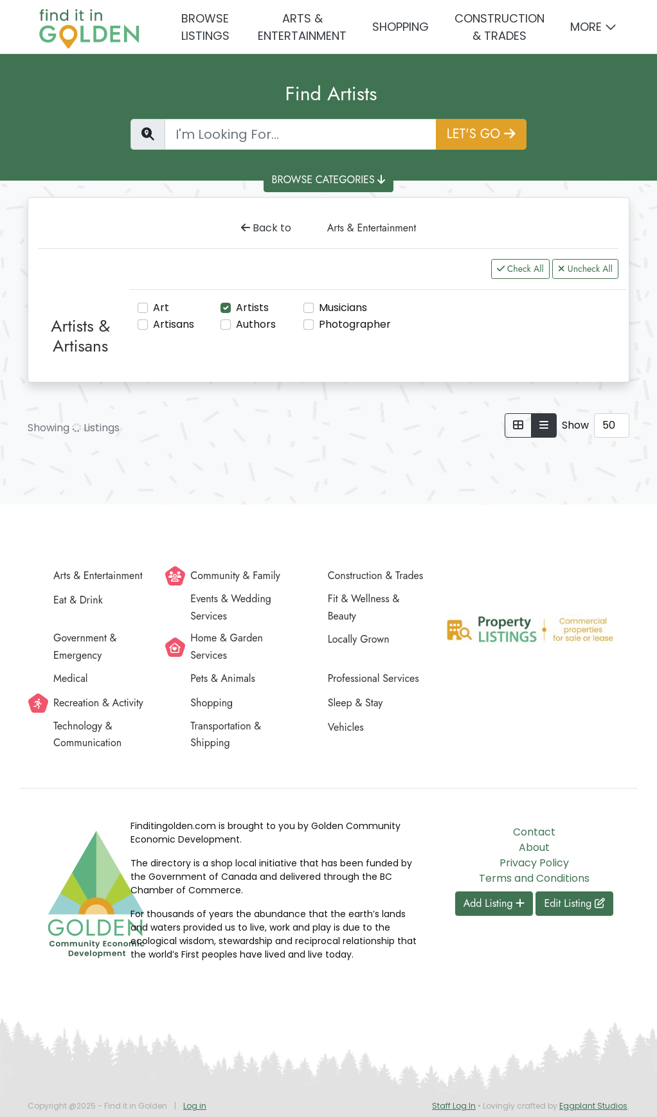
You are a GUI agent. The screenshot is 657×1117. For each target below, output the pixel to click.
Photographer (355, 324)
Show (575, 425)
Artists (252, 307)
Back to (266, 227)
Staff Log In (454, 1105)
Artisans (173, 324)
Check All (520, 268)
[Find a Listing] (301, 134)
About (534, 847)
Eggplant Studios (593, 1105)
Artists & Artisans (80, 336)
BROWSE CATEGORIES (329, 179)
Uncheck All (585, 268)
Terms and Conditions (534, 878)
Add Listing (494, 903)
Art (161, 307)
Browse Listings (205, 27)
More (586, 27)
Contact (534, 832)
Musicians (343, 307)
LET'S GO (481, 134)
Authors (256, 324)
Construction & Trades (499, 27)
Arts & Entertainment (302, 27)
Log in (194, 1105)
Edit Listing (574, 903)
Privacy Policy (534, 862)
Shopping (400, 27)
